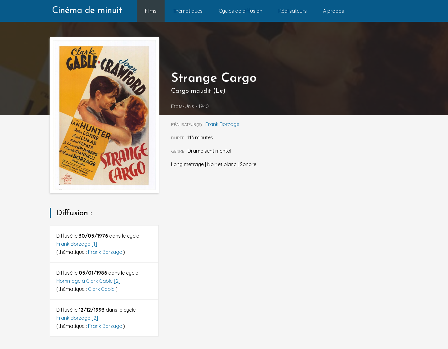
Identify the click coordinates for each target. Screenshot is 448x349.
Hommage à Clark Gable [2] (88, 281)
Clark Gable (102, 289)
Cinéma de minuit (87, 10)
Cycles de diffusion (240, 11)
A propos (333, 11)
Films (150, 11)
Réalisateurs (292, 11)
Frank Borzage (105, 252)
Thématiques (188, 11)
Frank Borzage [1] (76, 244)
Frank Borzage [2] (77, 318)
